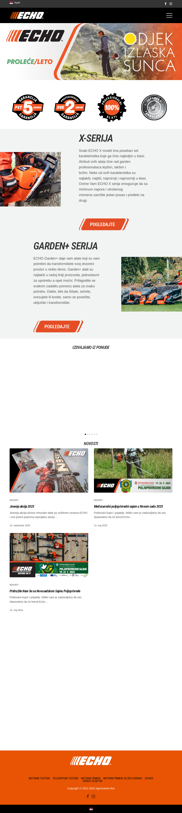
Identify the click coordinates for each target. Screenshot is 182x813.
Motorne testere (39, 778)
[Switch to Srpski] (91, 808)
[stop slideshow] (102, 75)
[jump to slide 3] (90, 75)
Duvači (149, 778)
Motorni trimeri (91, 778)
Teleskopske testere (65, 778)
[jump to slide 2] (85, 75)
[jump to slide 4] (94, 75)
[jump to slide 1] (81, 75)
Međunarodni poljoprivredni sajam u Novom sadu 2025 (128, 506)
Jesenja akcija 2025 (22, 506)
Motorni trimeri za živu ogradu (122, 778)
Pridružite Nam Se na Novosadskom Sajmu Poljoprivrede (45, 591)
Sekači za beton (92, 781)
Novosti (14, 500)
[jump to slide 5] (98, 75)
